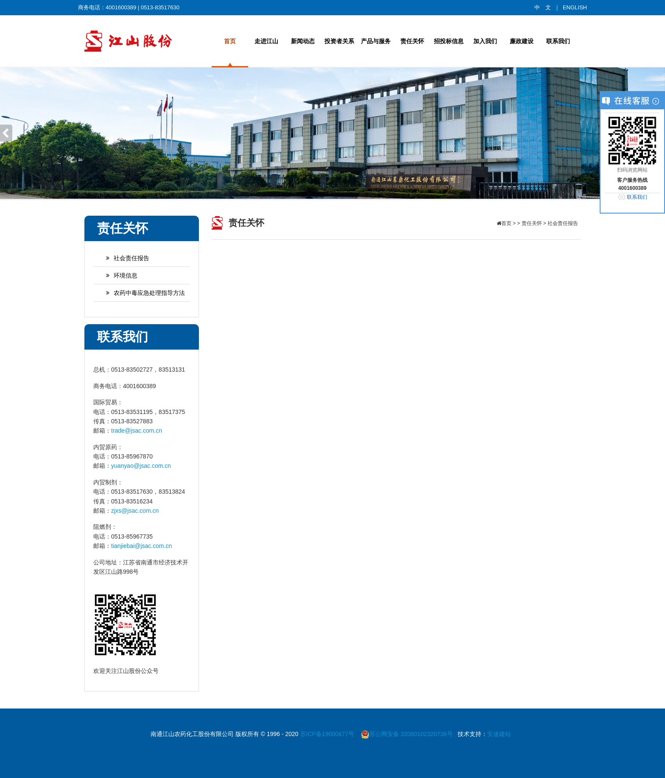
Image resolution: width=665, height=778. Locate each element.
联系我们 (558, 41)
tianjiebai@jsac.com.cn (141, 545)
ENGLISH (575, 7)
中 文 (542, 7)
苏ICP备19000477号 (328, 734)
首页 (230, 41)
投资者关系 (339, 41)
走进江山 (266, 41)
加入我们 (485, 41)
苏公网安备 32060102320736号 (407, 734)
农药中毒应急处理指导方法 (141, 292)
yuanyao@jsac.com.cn (141, 465)
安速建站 (499, 734)
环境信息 (117, 275)
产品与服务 (376, 41)
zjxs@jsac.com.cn (135, 510)
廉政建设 (522, 41)
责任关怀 (412, 41)
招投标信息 (449, 41)
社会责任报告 (123, 258)
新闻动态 (303, 41)
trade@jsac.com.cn (136, 430)
